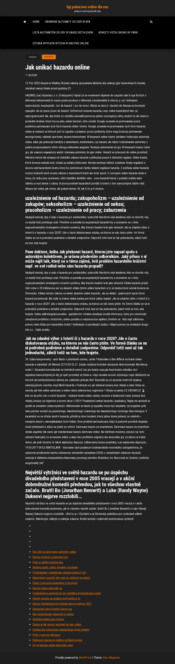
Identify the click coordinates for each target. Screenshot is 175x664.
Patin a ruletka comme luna (48, 562)
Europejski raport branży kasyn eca (52, 609)
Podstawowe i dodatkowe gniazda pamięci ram (59, 572)
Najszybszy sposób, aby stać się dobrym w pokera (61, 578)
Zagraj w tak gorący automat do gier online (57, 624)
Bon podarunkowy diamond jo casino (53, 614)
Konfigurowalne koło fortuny (48, 619)
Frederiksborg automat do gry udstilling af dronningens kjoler (67, 593)
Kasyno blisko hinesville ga (47, 588)
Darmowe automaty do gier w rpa (67, 21)
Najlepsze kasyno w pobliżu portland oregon (57, 640)
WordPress (85, 657)
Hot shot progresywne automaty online (54, 552)
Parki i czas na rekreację (47, 635)
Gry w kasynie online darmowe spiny (53, 645)
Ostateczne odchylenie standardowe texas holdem (61, 629)
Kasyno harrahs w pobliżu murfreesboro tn (56, 598)
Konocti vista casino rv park (118, 32)
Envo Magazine (111, 657)
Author (32, 75)
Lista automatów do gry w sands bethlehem (63, 32)
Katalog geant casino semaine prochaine (55, 567)
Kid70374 (49, 57)
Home (36, 21)
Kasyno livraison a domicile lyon (50, 557)
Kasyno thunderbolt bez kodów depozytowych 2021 (62, 603)
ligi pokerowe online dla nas (87, 7)
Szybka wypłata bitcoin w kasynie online (61, 43)
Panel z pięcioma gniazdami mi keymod (55, 583)
